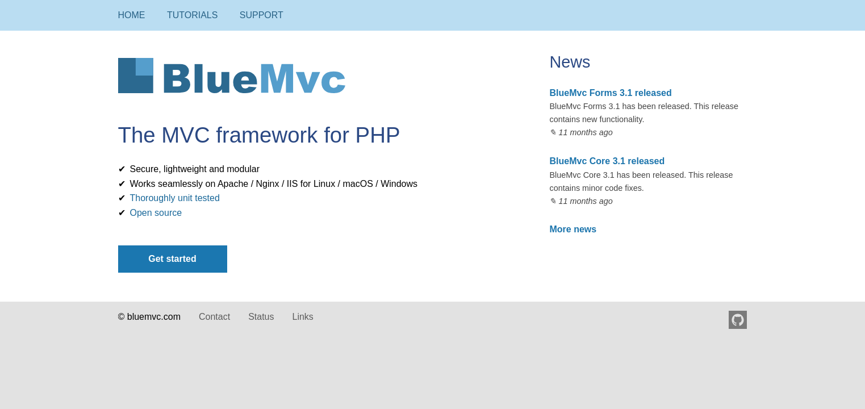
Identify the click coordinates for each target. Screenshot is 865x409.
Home (131, 15)
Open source (156, 213)
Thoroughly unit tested (175, 198)
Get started (172, 259)
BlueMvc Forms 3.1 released (610, 93)
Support (261, 15)
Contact (214, 317)
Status (261, 317)
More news (572, 229)
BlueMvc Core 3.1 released (607, 161)
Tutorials (192, 15)
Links (302, 317)
